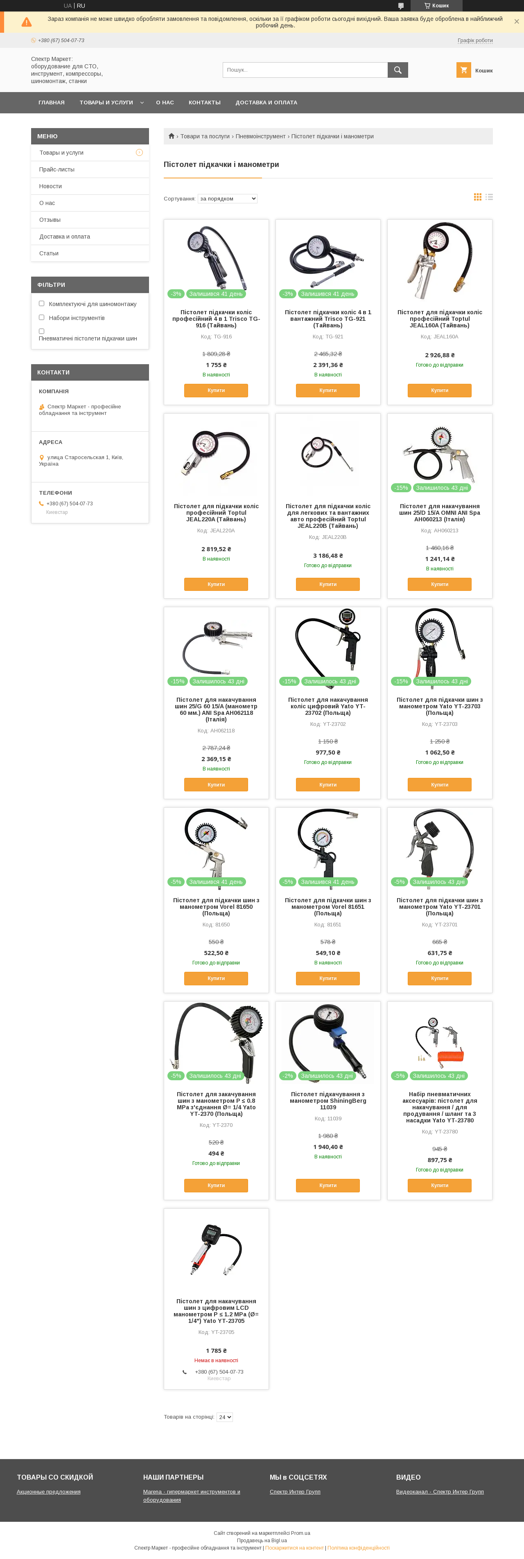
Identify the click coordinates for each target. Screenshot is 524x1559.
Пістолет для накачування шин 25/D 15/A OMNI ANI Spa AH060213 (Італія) (439, 513)
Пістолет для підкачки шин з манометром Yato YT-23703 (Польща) (440, 706)
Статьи (49, 253)
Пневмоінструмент (261, 136)
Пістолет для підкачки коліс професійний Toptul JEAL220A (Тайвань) (216, 513)
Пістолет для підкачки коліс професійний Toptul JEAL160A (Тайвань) (440, 319)
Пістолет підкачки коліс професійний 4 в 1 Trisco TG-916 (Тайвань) (216, 319)
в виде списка (489, 199)
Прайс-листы (57, 169)
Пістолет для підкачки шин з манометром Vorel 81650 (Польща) (216, 907)
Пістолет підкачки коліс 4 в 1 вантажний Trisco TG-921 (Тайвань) (328, 319)
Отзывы (50, 219)
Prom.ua (300, 1533)
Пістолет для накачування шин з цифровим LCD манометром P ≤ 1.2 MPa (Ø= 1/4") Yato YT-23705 (216, 1311)
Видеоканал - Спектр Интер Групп (440, 1492)
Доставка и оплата (266, 102)
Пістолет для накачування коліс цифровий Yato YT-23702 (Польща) (328, 706)
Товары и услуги (106, 102)
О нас (165, 102)
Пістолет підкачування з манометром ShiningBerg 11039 (328, 1101)
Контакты (205, 102)
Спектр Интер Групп (295, 1492)
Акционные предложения (49, 1492)
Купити (216, 390)
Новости (50, 186)
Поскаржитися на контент (294, 1548)
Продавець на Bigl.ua (262, 1540)
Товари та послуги (205, 136)
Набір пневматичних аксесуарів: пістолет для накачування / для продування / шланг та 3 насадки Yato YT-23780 (439, 1107)
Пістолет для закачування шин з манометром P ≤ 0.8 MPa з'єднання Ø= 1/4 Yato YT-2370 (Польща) (216, 1104)
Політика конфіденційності (359, 1548)
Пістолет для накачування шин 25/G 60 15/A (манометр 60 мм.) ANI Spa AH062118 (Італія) (216, 709)
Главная (51, 102)
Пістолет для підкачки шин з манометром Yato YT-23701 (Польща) (440, 907)
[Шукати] (398, 70)
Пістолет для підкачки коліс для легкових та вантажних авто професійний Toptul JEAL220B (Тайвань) (328, 516)
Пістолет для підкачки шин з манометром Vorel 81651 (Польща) (328, 907)
